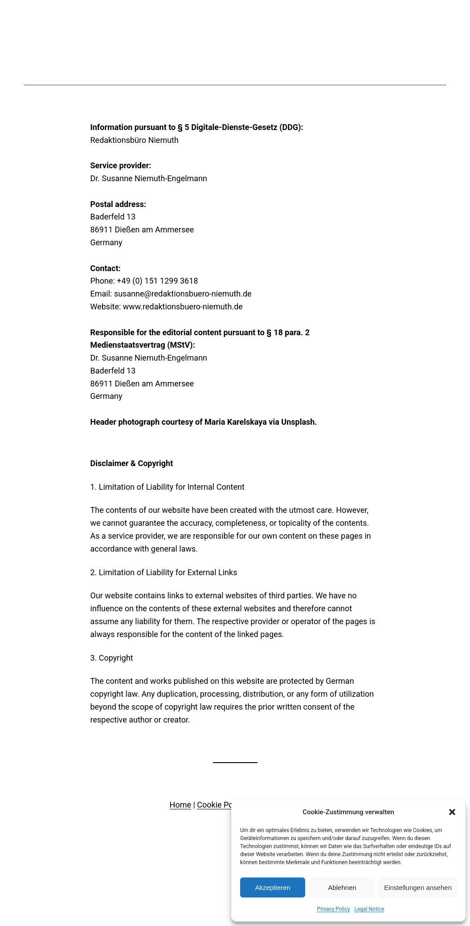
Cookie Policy (221, 804)
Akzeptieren (272, 887)
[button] (452, 812)
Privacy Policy (333, 909)
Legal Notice (369, 909)
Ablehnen (342, 887)
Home (180, 804)
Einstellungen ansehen (418, 887)
